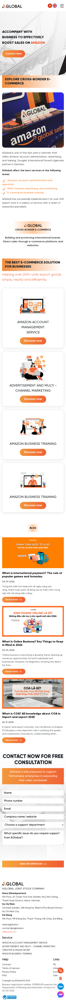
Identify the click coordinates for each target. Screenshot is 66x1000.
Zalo (55, 975)
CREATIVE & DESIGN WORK (16, 950)
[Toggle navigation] (62, 5)
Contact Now (14, 53)
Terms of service (11, 968)
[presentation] (23, 852)
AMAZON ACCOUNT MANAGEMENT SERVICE (24, 943)
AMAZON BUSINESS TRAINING (17, 954)
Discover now (33, 340)
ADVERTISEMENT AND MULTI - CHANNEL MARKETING (28, 946)
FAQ (4, 975)
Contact (6, 964)
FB (54, 964)
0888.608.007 (9, 932)
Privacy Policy (9, 972)
